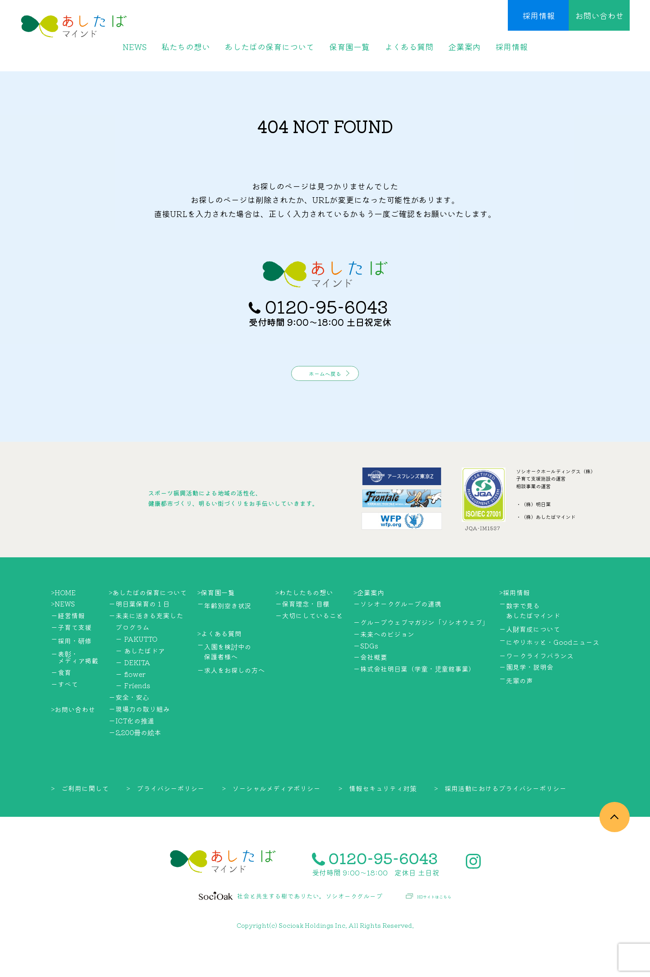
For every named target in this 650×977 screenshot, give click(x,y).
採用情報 (538, 15)
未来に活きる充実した (149, 643)
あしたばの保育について (269, 46)
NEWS (134, 46)
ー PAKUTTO (137, 667)
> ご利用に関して (80, 816)
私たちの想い (185, 46)
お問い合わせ (599, 15)
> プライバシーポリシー (165, 816)
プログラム (132, 655)
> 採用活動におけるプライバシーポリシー (500, 816)
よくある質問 (409, 46)
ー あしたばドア (140, 678)
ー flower (130, 702)
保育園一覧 (349, 46)
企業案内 (464, 46)
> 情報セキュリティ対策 (378, 816)
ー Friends (133, 713)
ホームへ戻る (325, 398)
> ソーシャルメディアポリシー (271, 816)
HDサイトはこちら (428, 924)
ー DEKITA (133, 690)
